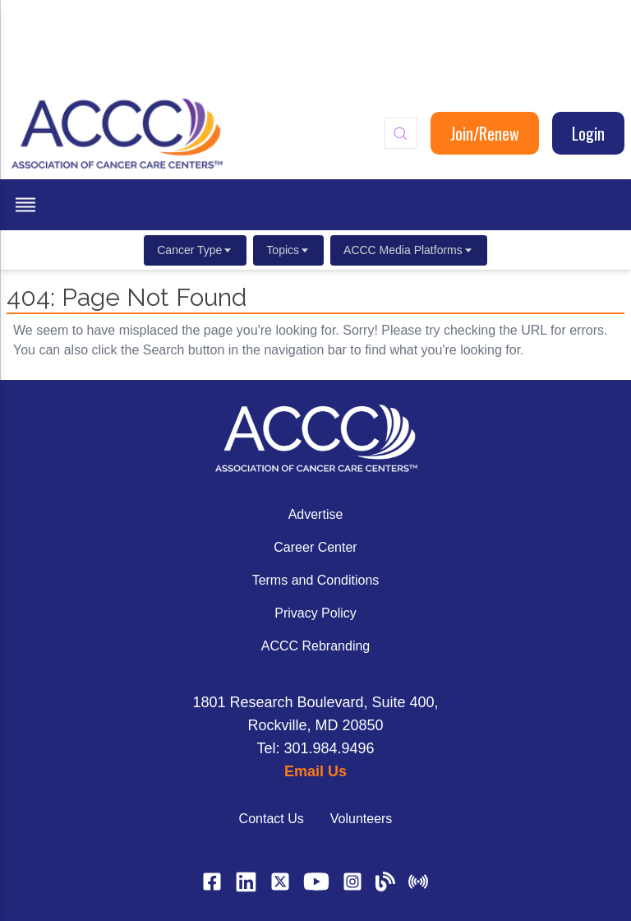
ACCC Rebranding (316, 646)
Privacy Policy (315, 613)
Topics (288, 250)
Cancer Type (195, 250)
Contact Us (271, 819)
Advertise (315, 514)
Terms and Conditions (316, 580)
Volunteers (361, 819)
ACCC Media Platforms (408, 250)
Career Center (315, 547)
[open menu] (25, 204)
